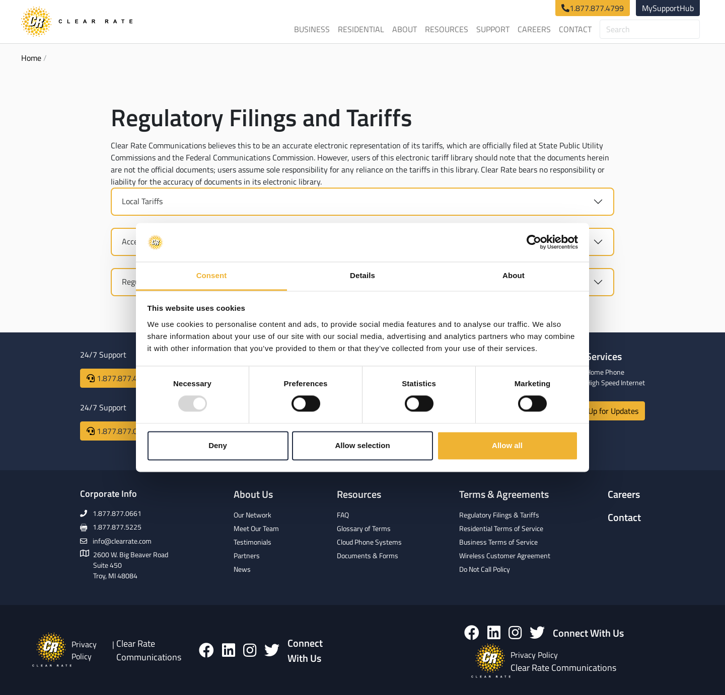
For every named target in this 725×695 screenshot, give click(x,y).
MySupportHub (668, 8)
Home (31, 57)
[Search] (650, 29)
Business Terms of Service (498, 542)
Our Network (252, 514)
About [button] (404, 29)
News (242, 569)
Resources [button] (446, 29)
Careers (534, 29)
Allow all (507, 445)
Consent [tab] (211, 275)
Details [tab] (362, 275)
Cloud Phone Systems (369, 542)
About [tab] (513, 275)
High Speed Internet (615, 382)
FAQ (343, 514)
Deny (217, 445)
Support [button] (493, 29)
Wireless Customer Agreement (504, 555)
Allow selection (362, 445)
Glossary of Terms (364, 528)
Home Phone (605, 372)
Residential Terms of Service (501, 528)
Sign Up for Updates (604, 410)
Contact (575, 29)
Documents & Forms (367, 555)
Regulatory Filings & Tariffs (499, 514)
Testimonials (252, 542)
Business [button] (312, 29)
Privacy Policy (84, 650)
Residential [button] (361, 29)
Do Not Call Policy (484, 569)
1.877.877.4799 (596, 8)
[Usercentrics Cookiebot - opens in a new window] (534, 242)
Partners (247, 555)
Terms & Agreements (504, 494)
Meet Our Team (256, 528)
